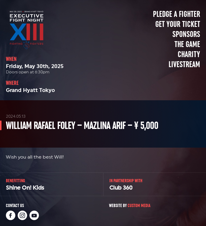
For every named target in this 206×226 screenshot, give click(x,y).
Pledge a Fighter (176, 14)
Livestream (184, 64)
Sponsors (186, 34)
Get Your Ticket (177, 24)
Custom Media (139, 205)
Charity (189, 54)
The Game (187, 44)
